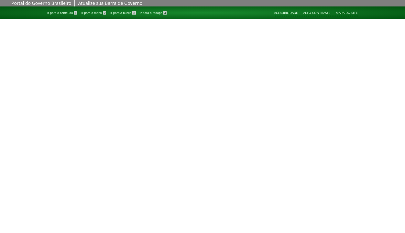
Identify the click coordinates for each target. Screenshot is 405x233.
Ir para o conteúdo (62, 13)
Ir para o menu (94, 13)
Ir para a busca (123, 13)
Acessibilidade (286, 12)
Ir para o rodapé (153, 13)
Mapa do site (347, 12)
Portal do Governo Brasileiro (41, 3)
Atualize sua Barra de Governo (110, 3)
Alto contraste (317, 12)
